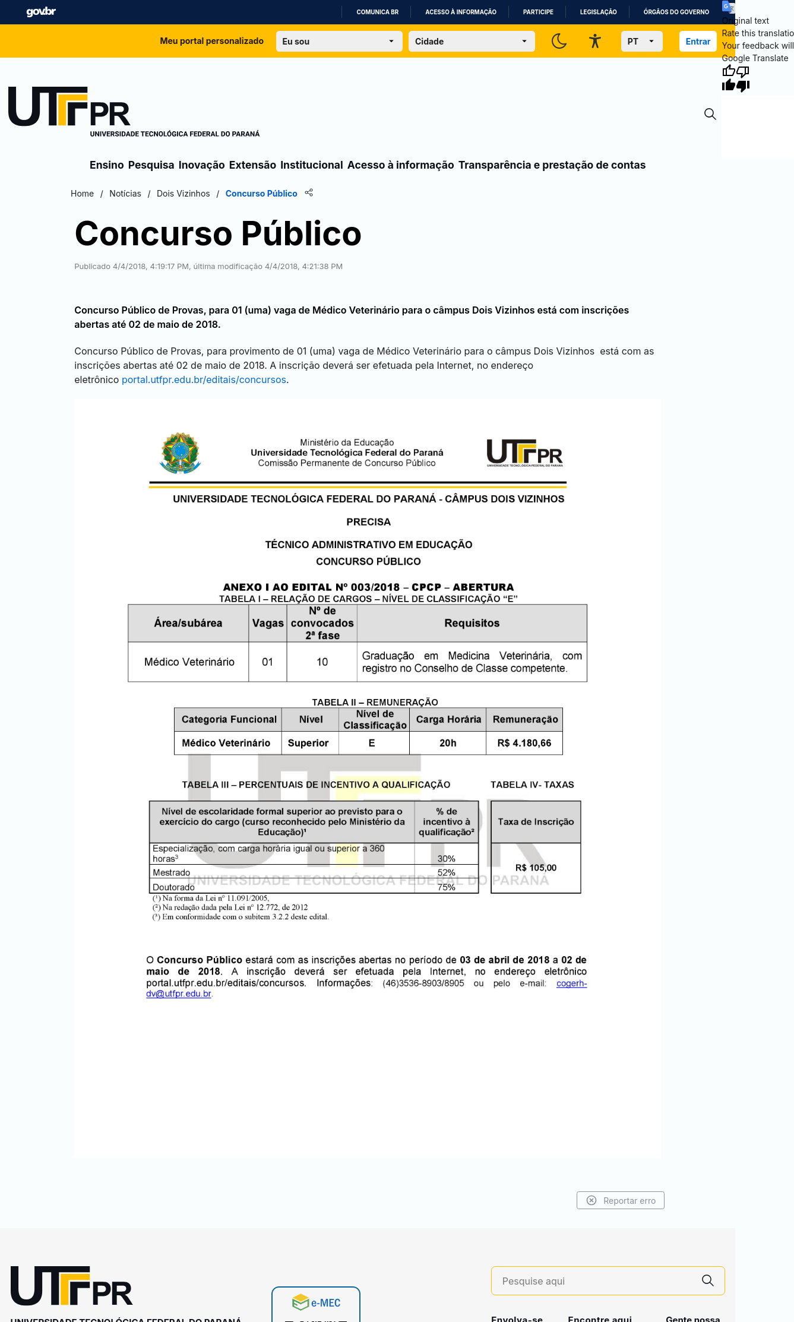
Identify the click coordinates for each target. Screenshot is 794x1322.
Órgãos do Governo (676, 12)
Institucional (311, 165)
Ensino (107, 165)
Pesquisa (151, 165)
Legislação (598, 12)
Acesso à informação (460, 12)
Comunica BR (377, 12)
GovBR (41, 12)
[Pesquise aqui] (596, 1270)
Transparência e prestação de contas (552, 165)
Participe (538, 12)
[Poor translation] (743, 78)
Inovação (202, 165)
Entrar (698, 41)
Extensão (252, 165)
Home (90, 193)
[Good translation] (729, 78)
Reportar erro (613, 1190)
